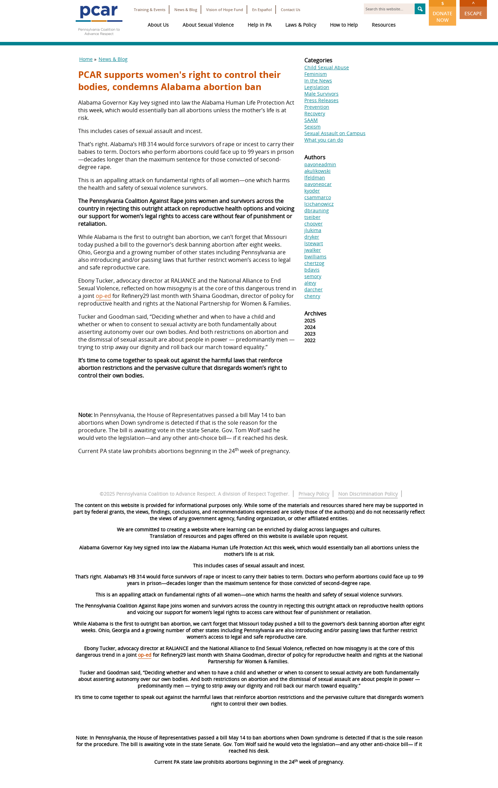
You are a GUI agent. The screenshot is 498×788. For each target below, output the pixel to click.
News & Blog (185, 9)
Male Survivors (321, 93)
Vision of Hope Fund (224, 9)
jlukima (312, 230)
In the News (318, 80)
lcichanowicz (319, 204)
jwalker (312, 250)
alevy (310, 283)
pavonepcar (318, 184)
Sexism (312, 126)
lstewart (313, 243)
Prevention (316, 107)
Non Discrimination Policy (368, 493)
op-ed (103, 296)
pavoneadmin (320, 164)
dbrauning (316, 210)
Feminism (315, 74)
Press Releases (321, 100)
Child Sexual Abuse (326, 67)
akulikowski (317, 171)
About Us (158, 24)
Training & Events (149, 9)
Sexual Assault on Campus (335, 133)
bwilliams (315, 256)
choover (313, 223)
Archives (315, 313)
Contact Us (290, 9)
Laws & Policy (300, 24)
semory (312, 276)
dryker (311, 236)
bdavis (312, 269)
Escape (473, 8)
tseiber (312, 217)
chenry (312, 296)
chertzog (314, 263)
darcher (313, 289)
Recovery (314, 113)
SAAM (311, 120)
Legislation (316, 87)
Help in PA (259, 24)
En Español (262, 9)
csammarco (317, 197)
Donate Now (442, 11)
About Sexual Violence (208, 24)
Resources (384, 24)
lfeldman (314, 177)
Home (86, 59)
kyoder (312, 190)
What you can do (323, 139)
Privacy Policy (313, 493)
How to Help (344, 24)
